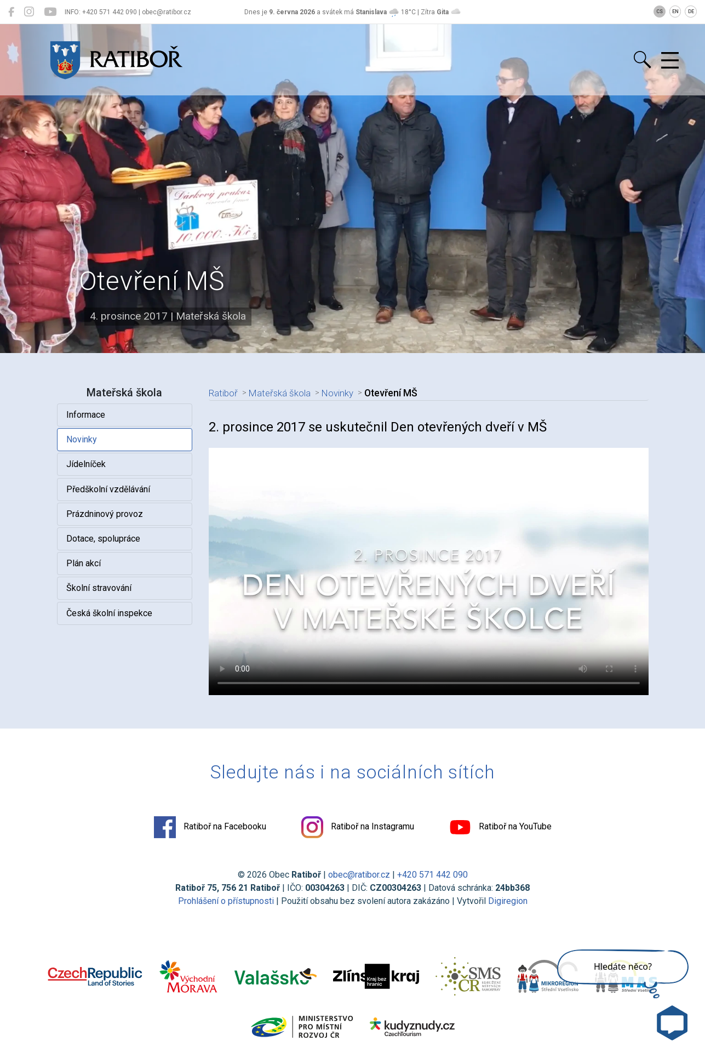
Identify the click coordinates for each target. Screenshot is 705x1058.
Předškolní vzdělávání (108, 489)
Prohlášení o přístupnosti (226, 901)
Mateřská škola (281, 393)
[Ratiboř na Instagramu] (29, 12)
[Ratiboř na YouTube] (50, 12)
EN (675, 11)
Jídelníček (86, 464)
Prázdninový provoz (104, 514)
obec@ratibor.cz (359, 874)
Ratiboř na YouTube (500, 827)
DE (691, 11)
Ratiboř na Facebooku (210, 827)
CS (659, 11)
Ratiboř (224, 393)
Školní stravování (98, 588)
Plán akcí (83, 563)
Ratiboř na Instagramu (357, 827)
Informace (85, 414)
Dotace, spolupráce (103, 538)
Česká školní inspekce (109, 613)
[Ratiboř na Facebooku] (11, 12)
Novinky (81, 439)
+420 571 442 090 (432, 874)
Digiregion (508, 901)
